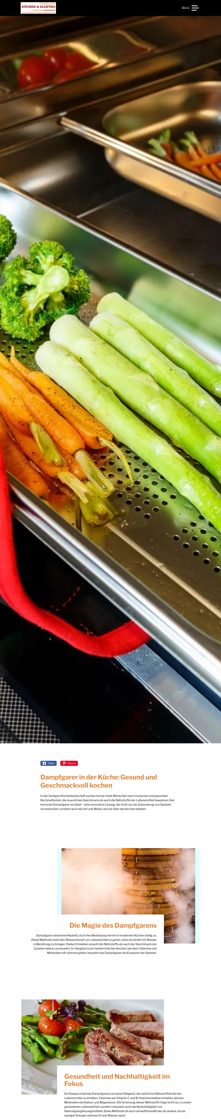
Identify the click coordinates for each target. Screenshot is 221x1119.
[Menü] (190, 8)
